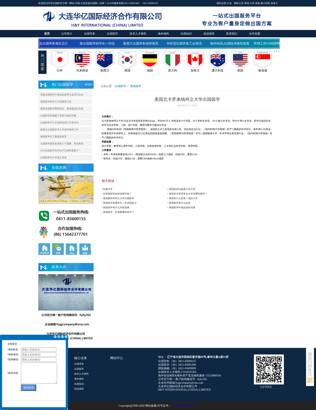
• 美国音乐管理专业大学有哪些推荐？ (187, 193)
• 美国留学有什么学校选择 (115, 207)
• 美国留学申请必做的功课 (181, 207)
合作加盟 (254, 33)
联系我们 (231, 33)
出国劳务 (89, 33)
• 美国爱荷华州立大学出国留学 (118, 198)
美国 (257, 3)
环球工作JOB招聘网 (268, 43)
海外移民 (163, 33)
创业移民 (209, 33)
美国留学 (135, 86)
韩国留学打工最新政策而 (53, 136)
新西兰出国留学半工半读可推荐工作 (59, 129)
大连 (229, 3)
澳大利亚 (265, 3)
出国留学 (112, 33)
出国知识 (186, 33)
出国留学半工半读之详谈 (53, 157)
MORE (88, 84)
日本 (252, 3)
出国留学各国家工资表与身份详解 (58, 115)
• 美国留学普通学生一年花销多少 (119, 203)
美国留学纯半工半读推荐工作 (55, 101)
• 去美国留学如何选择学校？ (117, 193)
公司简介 (66, 33)
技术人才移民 (138, 33)
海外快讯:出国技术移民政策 (230, 43)
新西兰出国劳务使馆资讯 (141, 43)
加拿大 (274, 3)
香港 (246, 3)
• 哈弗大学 (107, 189)
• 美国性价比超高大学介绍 (181, 189)
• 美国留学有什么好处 (178, 203)
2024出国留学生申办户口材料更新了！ (60, 150)
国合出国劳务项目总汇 (53, 43)
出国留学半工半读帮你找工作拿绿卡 (59, 122)
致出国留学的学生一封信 (97, 43)
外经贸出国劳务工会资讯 (184, 43)
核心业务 (80, 358)
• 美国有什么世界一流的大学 (182, 198)
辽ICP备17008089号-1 (184, 405)
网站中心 (116, 358)
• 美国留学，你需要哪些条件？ (118, 212)
